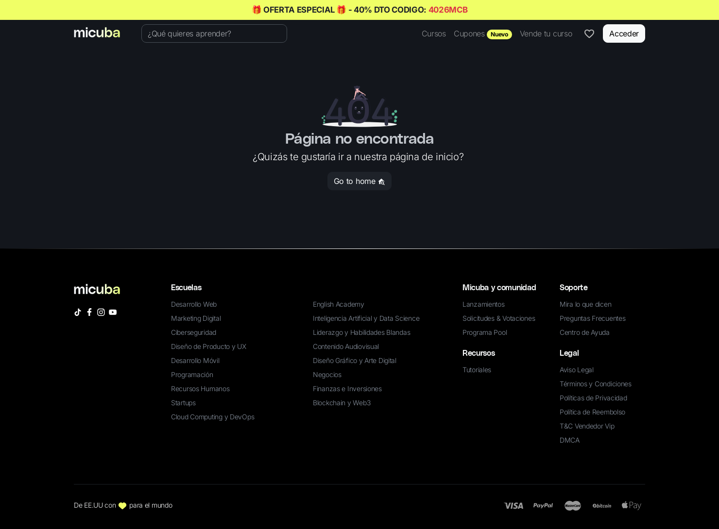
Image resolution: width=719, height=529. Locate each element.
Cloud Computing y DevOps (212, 417)
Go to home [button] (359, 181)
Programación (192, 374)
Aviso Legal (577, 369)
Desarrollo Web (194, 304)
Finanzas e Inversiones (347, 388)
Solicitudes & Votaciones (498, 318)
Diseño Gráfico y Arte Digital (354, 360)
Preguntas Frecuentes (592, 318)
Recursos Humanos (200, 388)
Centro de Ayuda (585, 332)
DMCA (570, 440)
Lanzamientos (483, 304)
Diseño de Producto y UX (208, 346)
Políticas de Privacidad (593, 398)
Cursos (434, 33)
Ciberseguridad (193, 332)
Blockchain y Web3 (341, 402)
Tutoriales (476, 369)
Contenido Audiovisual (346, 346)
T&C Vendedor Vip (587, 426)
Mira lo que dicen (585, 304)
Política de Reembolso (592, 412)
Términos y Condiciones (596, 384)
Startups (183, 402)
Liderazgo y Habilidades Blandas (361, 332)
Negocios (327, 374)
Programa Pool (484, 332)
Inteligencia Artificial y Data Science (366, 318)
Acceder (624, 33)
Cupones (483, 34)
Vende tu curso (546, 33)
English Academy (338, 304)
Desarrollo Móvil (195, 360)
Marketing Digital (196, 318)
